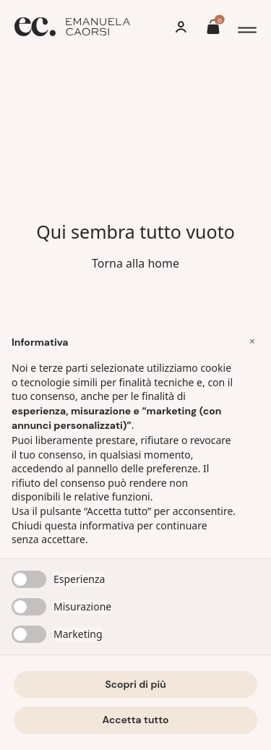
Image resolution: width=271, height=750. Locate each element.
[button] (252, 341)
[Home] (72, 28)
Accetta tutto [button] (136, 719)
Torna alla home (135, 263)
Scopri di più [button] (135, 684)
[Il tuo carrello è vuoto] (213, 29)
